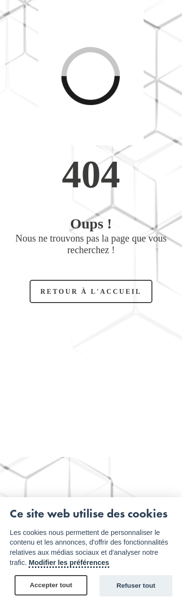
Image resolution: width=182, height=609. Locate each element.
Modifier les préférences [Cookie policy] (69, 562)
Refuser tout (135, 585)
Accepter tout (51, 585)
